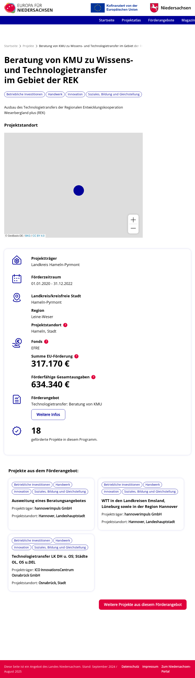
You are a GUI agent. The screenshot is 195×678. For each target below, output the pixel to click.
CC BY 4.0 (38, 235)
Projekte (28, 46)
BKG (27, 235)
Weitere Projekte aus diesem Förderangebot (143, 604)
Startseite (106, 20)
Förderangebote (161, 20)
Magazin (188, 20)
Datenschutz (130, 667)
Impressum (150, 667)
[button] (78, 190)
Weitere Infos (48, 414)
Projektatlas (131, 20)
